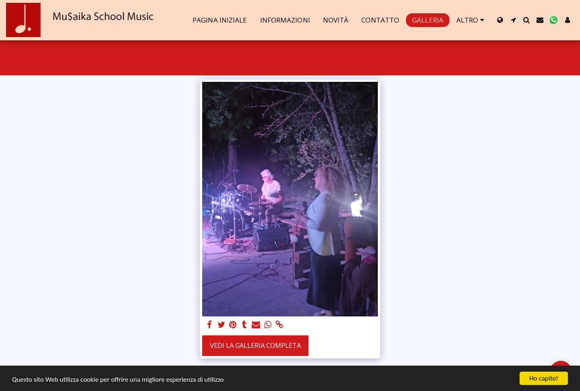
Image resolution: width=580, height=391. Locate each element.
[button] (513, 20)
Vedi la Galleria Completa (255, 345)
